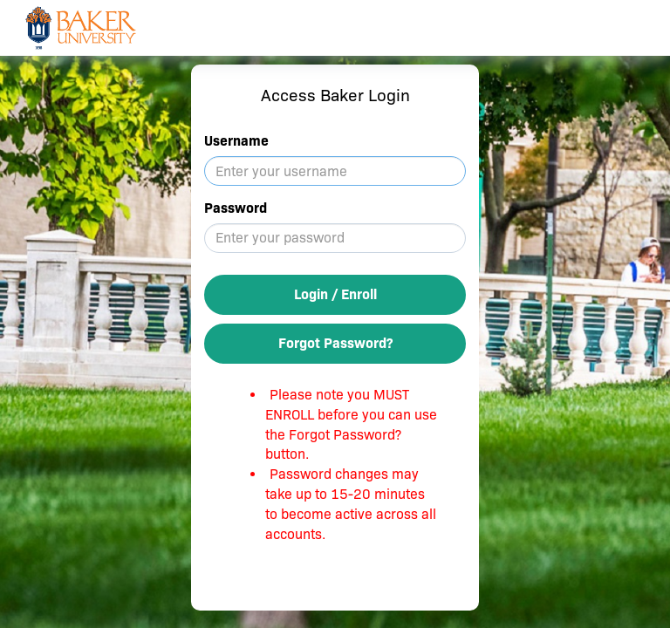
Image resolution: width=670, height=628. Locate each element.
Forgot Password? (335, 343)
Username (236, 141)
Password (235, 208)
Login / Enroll (335, 294)
